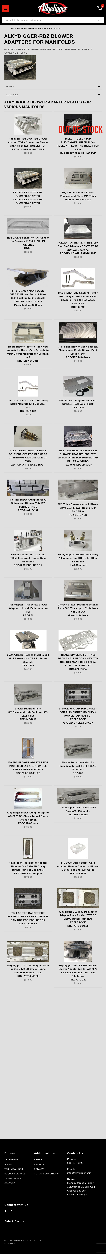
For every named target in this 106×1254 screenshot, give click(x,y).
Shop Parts (11, 1159)
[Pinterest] (13, 1212)
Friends (39, 1164)
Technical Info (13, 1169)
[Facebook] (6, 1212)
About (8, 1164)
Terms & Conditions (46, 1174)
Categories (53, 95)
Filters (53, 87)
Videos (38, 1159)
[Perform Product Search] (99, 20)
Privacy (39, 1169)
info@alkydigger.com (79, 1173)
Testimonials (12, 1178)
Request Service (15, 1174)
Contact (9, 1183)
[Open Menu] (5, 8)
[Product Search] (48, 20)
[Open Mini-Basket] (100, 8)
